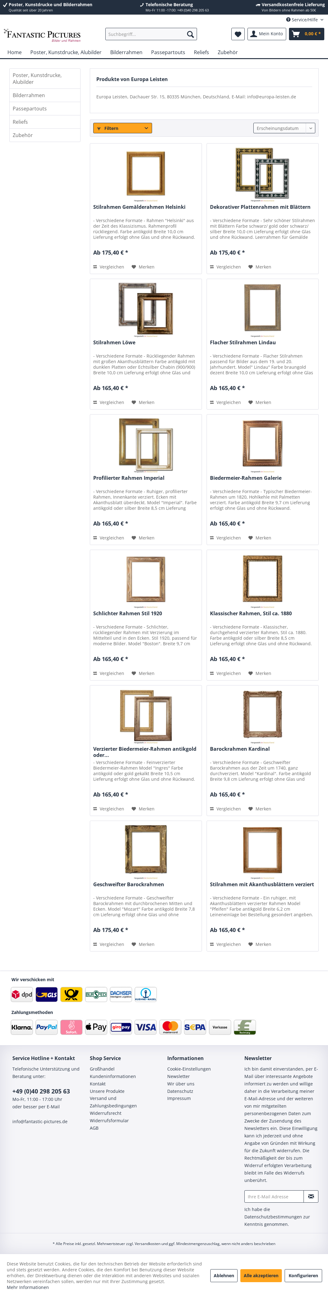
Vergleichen (108, 267)
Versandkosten (147, 1243)
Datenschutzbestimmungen (273, 1217)
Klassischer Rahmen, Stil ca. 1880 (251, 613)
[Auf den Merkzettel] (143, 267)
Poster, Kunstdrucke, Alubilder (37, 78)
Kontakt (98, 1084)
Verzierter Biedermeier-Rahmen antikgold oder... (144, 752)
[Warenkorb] (306, 34)
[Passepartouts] (168, 52)
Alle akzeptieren (261, 1275)
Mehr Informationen (28, 1287)
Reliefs (20, 121)
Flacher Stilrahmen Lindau (243, 342)
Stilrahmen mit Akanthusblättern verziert (262, 884)
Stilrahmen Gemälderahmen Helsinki (139, 207)
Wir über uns (181, 1084)
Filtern (107, 128)
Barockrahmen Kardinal (240, 749)
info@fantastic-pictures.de (40, 1121)
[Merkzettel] (238, 34)
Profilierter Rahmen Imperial (128, 478)
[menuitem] (151, 34)
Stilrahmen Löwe (114, 342)
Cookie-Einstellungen (189, 1069)
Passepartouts (30, 108)
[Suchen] (190, 34)
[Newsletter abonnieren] (311, 1196)
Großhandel (102, 1069)
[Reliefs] (201, 52)
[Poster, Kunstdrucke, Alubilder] (66, 52)
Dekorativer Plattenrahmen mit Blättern (260, 207)
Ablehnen (224, 1275)
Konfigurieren (303, 1275)
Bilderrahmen (29, 95)
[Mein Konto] (266, 34)
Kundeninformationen (113, 1076)
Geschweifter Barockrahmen (128, 884)
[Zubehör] (227, 52)
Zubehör (23, 135)
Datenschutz (180, 1091)
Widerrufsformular (109, 1120)
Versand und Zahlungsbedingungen (113, 1102)
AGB (94, 1128)
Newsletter (178, 1076)
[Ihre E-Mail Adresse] (274, 1196)
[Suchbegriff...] (151, 34)
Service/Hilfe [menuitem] (302, 20)
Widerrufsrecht (105, 1113)
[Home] (14, 52)
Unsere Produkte (107, 1091)
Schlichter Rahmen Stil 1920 (127, 613)
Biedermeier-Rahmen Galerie (246, 478)
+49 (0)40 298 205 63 (41, 1091)
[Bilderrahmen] (126, 52)
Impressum (179, 1098)
